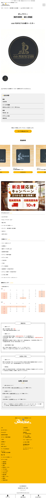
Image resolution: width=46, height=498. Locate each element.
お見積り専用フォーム (14, 393)
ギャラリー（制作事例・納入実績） (12, 8)
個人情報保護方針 (23, 486)
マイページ (8, 496)
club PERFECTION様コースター (27, 8)
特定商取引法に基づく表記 (23, 488)
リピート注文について (6, 243)
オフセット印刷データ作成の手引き (9, 271)
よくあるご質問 (5, 274)
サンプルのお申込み (5, 448)
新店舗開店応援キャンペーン (26, 445)
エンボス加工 (5, 471)
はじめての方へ (38, 496)
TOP (2, 8)
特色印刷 (4, 474)
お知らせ (3, 231)
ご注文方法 (4, 260)
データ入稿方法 (5, 266)
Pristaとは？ (3, 432)
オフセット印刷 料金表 (6, 254)
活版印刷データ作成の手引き (8, 269)
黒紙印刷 (5, 118)
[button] (2, 158)
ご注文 (3, 263)
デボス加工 (5, 469)
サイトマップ (23, 490)
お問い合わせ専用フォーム (16, 387)
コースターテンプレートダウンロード (9, 277)
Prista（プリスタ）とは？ (7, 219)
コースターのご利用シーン (7, 225)
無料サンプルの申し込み (7, 248)
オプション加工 (5, 257)
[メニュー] (44, 5)
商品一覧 (3, 222)
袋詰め (4, 478)
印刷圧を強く (5, 480)
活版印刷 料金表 (5, 251)
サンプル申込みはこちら (23, 131)
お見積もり (4, 246)
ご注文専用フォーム (13, 399)
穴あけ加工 (5, 472)
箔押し (4, 465)
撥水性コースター (6, 467)
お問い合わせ (23, 496)
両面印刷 (4, 461)
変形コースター (6, 476)
